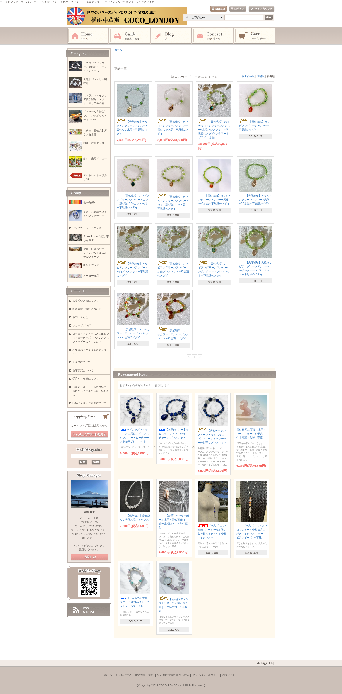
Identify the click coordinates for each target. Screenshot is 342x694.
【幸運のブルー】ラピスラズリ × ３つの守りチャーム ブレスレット (174, 433)
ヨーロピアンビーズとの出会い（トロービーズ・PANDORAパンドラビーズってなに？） (90, 337)
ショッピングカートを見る (89, 434)
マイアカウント (261, 9)
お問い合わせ (212, 36)
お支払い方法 (124, 675)
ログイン (237, 9)
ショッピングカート (254, 36)
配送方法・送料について (86, 309)
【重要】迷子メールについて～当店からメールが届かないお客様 (90, 390)
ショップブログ (81, 325)
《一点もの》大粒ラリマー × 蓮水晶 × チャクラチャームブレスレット (135, 602)
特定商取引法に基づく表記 (173, 675)
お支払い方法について (85, 300)
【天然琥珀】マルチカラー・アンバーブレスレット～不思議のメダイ (133, 333)
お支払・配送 (129, 36)
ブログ (171, 36)
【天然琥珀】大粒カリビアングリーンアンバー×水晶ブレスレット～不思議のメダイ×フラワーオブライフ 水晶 (214, 129)
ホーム (87, 36)
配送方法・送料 (144, 675)
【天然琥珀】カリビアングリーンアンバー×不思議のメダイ (254, 125)
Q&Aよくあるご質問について (89, 403)
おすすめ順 (248, 76)
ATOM (88, 612)
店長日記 (89, 557)
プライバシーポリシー (205, 675)
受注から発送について (85, 378)
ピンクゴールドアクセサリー (89, 228)
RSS (85, 608)
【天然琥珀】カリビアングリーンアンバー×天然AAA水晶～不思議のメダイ (214, 199)
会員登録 (218, 9)
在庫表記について (82, 370)
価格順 (261, 76)
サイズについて (81, 362)
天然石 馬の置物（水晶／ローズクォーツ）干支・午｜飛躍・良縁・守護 (251, 433)
